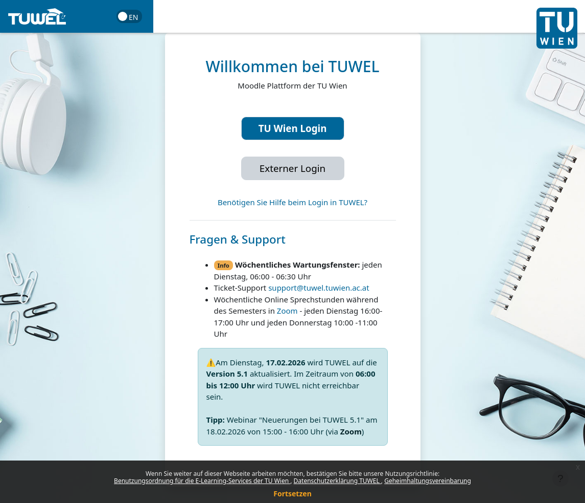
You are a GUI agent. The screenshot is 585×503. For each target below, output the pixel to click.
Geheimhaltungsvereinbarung (427, 480)
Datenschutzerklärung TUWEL (337, 480)
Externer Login (292, 168)
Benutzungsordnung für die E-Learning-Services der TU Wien (202, 480)
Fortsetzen (292, 493)
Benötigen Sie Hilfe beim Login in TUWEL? (292, 202)
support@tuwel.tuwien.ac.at (318, 287)
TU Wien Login (293, 128)
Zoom (287, 310)
